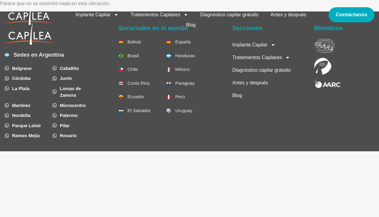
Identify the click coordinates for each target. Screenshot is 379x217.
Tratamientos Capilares (159, 15)
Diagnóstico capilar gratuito (229, 14)
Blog (190, 24)
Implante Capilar (96, 15)
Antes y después (288, 14)
